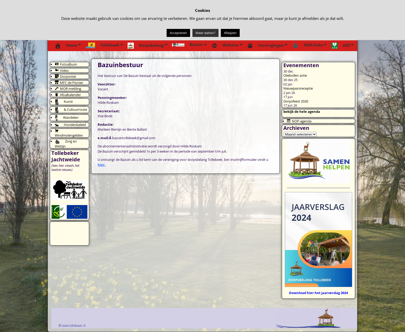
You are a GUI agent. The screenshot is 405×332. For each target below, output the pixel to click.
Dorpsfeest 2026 (295, 101)
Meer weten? (205, 32)
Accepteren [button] (178, 32)
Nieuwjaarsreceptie (298, 88)
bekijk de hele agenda (301, 111)
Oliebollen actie (295, 75)
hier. (102, 164)
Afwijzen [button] (230, 32)
